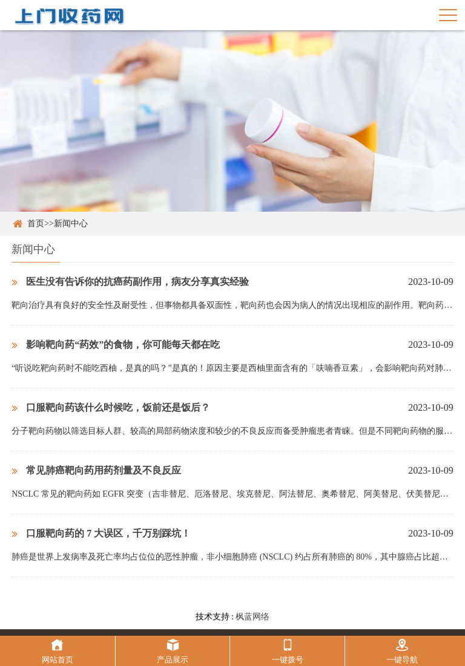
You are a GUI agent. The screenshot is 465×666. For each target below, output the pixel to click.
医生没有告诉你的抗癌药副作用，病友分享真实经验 (130, 281)
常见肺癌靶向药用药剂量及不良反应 (96, 470)
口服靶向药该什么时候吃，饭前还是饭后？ (111, 407)
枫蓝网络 (252, 616)
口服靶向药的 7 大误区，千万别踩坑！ (101, 533)
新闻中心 (71, 223)
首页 (35, 223)
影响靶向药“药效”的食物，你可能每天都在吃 (116, 344)
